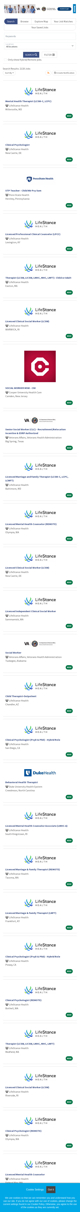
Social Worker (13, 652)
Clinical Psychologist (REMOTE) (23, 1000)
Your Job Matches (63, 21)
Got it (51, 1189)
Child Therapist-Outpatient (20, 696)
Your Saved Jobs (39, 27)
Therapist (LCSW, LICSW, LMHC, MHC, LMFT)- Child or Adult (38, 277)
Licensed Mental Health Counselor (25, 1174)
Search (10, 21)
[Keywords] (40, 36)
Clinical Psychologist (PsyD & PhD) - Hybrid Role (32, 739)
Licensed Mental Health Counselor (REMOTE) (31, 524)
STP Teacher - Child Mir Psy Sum (23, 190)
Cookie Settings (35, 1189)
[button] (49, 55)
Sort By (8, 72)
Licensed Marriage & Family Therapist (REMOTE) (32, 869)
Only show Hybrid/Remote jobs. (25, 59)
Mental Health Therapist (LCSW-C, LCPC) (28, 101)
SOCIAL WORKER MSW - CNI (20, 388)
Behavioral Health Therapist (21, 782)
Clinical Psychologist (17, 144)
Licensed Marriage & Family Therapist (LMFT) (30, 913)
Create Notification (64, 72)
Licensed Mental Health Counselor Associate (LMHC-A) (36, 825)
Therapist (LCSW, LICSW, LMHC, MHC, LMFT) (29, 1043)
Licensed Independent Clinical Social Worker (30, 611)
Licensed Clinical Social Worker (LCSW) (27, 321)
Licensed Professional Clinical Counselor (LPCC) (32, 234)
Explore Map (41, 21)
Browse (24, 21)
